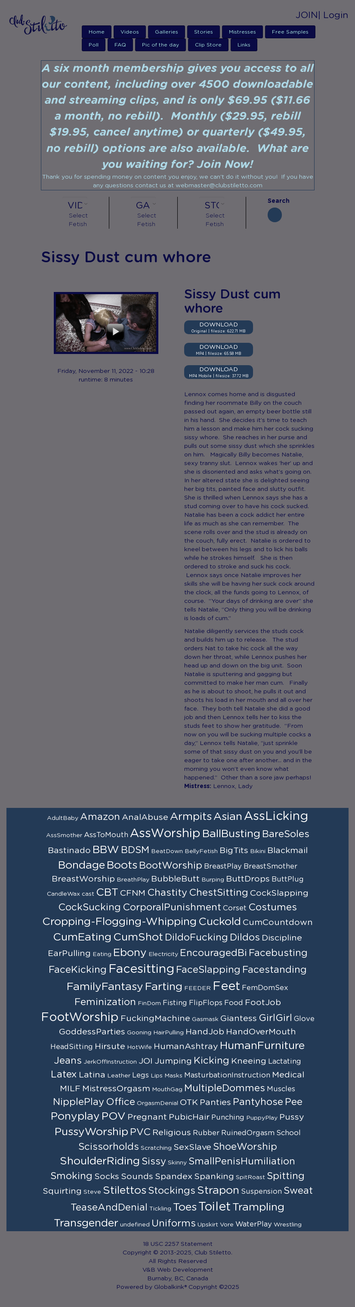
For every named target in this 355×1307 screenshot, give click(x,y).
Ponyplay (75, 1116)
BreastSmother (270, 866)
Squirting (62, 1191)
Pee (294, 1102)
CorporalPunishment (172, 907)
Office (120, 1102)
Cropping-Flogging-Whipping (119, 921)
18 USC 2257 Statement (178, 1244)
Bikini (257, 851)
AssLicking (276, 816)
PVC (140, 1132)
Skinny (177, 1163)
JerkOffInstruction (110, 1062)
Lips (157, 1076)
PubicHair (189, 1117)
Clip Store (208, 44)
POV (114, 1116)
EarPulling (69, 953)
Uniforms (173, 1223)
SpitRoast (250, 1177)
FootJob (263, 1002)
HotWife (139, 1047)
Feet (226, 987)
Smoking (71, 1176)
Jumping (173, 1061)
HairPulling (168, 1033)
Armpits (191, 816)
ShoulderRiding (100, 1161)
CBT (107, 892)
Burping (212, 880)
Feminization (105, 1002)
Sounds (137, 1176)
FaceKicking (78, 970)
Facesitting (141, 969)
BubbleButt (175, 879)
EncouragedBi (213, 953)
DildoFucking (196, 937)
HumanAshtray (186, 1046)
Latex (64, 1074)
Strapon (218, 1190)
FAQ (120, 44)
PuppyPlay (262, 1118)
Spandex (173, 1176)
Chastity (167, 892)
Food (233, 1003)
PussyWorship (91, 1132)
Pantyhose (258, 1102)
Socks (106, 1176)
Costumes (272, 907)
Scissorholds (108, 1147)
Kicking (211, 1060)
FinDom (149, 1003)
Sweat (298, 1190)
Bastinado (69, 850)
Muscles (281, 1089)
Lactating (284, 1061)
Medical (288, 1075)
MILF (70, 1088)
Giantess (238, 1018)
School (288, 1133)
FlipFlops (205, 1003)
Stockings (171, 1190)
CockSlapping (279, 893)
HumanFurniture (262, 1045)
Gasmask (205, 1019)
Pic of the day (160, 44)
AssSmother (64, 835)
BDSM (135, 850)
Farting (163, 986)
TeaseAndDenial (109, 1207)
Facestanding (274, 970)
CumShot (138, 937)
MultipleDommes (224, 1088)
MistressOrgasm (116, 1088)
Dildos (245, 937)
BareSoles (285, 834)
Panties (215, 1102)
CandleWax (63, 894)
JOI (146, 1061)
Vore (227, 1225)
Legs (140, 1075)
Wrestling (288, 1225)
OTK (189, 1102)
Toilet (214, 1207)
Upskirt (208, 1225)
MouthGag (167, 1090)
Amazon (100, 817)
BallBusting (231, 834)
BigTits (233, 850)
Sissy (154, 1161)
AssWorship (165, 834)
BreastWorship (83, 879)
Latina (92, 1075)
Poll (94, 44)
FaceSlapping (208, 970)
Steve (92, 1192)
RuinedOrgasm (248, 1133)
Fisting (175, 1003)
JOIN (307, 15)
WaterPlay (253, 1224)
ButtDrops (248, 879)
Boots (122, 865)
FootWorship (80, 1018)
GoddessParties (92, 1032)
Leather (118, 1076)
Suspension (261, 1191)
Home (97, 31)
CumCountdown (278, 922)
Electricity (163, 954)
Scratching (156, 1148)
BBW (106, 849)
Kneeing (248, 1061)
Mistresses (242, 31)
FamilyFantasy (105, 986)
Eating (102, 954)
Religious (171, 1132)
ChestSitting (218, 892)
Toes (185, 1207)
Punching (227, 1117)
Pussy (291, 1117)
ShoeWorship (245, 1147)
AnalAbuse (145, 817)
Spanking (214, 1176)
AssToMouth (106, 835)
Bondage (81, 865)
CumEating (82, 937)
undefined (135, 1225)
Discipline (282, 938)
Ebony (130, 952)
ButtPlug (288, 879)
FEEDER (197, 988)
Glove (304, 1018)
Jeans (68, 1060)
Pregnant (147, 1117)
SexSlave (192, 1147)
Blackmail (287, 850)
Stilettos (124, 1190)
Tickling (160, 1209)
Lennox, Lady (233, 786)
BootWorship (170, 865)
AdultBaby (62, 818)
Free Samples (290, 31)
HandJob (204, 1032)
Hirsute (110, 1046)
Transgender (86, 1223)
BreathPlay (133, 880)
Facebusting (278, 953)
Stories (203, 31)
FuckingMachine (155, 1018)
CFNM (132, 893)
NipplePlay (78, 1102)
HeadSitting (71, 1046)
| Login (333, 15)
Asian (227, 816)
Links (244, 44)
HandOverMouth (261, 1032)
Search (275, 201)
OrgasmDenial (157, 1103)
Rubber (206, 1133)
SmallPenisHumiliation (241, 1161)
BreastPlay (223, 866)
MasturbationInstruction (227, 1075)
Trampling (258, 1207)
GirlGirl (275, 1018)
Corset (235, 908)
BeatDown (167, 851)
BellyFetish (201, 851)
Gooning (139, 1033)
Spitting (286, 1176)
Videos (129, 31)
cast (88, 894)
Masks (173, 1076)
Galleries (166, 31)
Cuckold (219, 921)
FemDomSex (265, 987)
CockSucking (89, 907)
